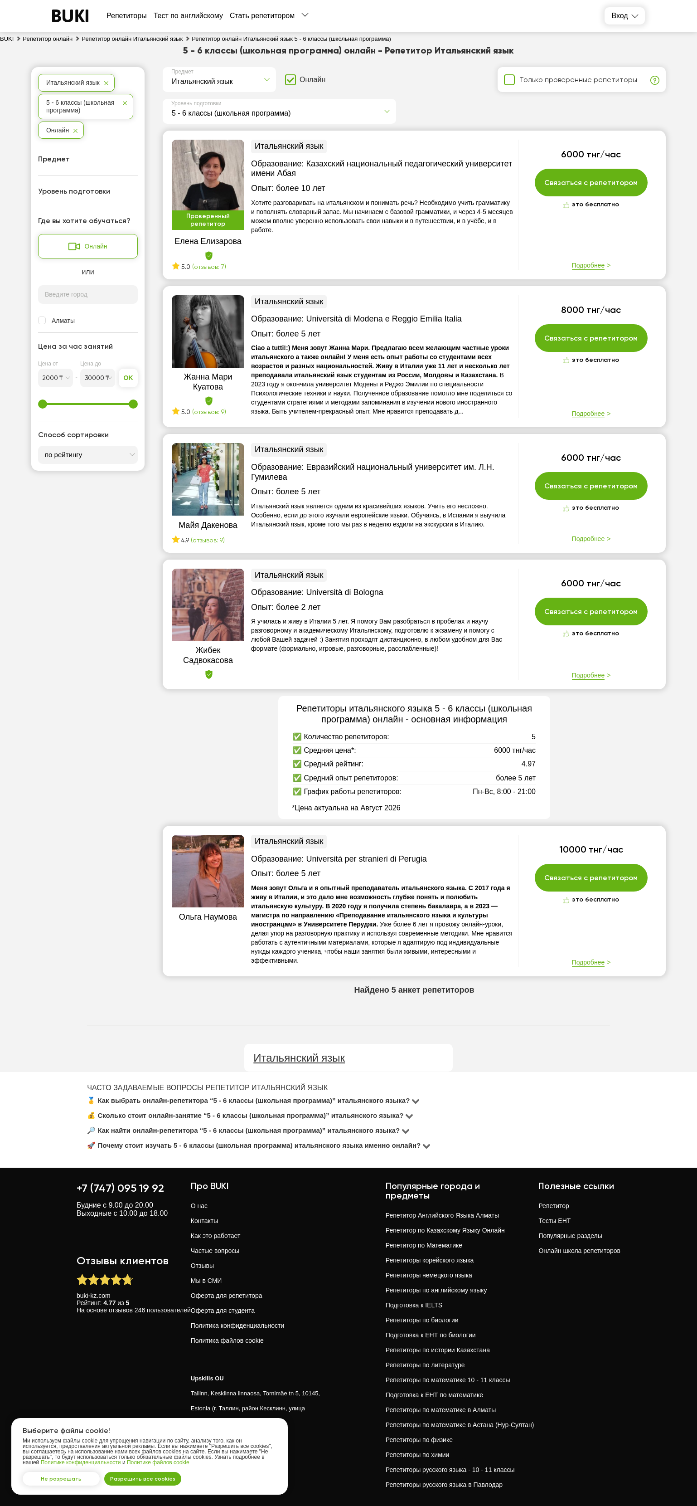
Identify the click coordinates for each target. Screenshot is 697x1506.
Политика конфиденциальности (238, 1325)
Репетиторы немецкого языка (429, 1275)
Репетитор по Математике (424, 1245)
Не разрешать (65, 1476)
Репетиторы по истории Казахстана (438, 1350)
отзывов (121, 1310)
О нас (199, 1205)
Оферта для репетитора (226, 1295)
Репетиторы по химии (418, 1454)
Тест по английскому (188, 15)
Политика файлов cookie (227, 1340)
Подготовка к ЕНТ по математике (434, 1395)
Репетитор (553, 1205)
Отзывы (202, 1265)
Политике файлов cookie (158, 1457)
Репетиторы (126, 15)
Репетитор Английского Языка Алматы (442, 1215)
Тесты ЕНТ (554, 1220)
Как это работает (216, 1235)
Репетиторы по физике (419, 1439)
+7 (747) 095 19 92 (120, 1187)
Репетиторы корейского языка (430, 1260)
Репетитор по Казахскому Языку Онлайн (445, 1230)
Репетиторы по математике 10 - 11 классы (448, 1380)
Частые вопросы (215, 1250)
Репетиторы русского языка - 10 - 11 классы (450, 1469)
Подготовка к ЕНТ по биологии (431, 1335)
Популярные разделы (570, 1235)
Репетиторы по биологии (422, 1320)
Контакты (204, 1220)
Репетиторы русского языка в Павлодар (444, 1484)
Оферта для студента (223, 1310)
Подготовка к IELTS (414, 1305)
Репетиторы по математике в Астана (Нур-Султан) (460, 1424)
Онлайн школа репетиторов (579, 1250)
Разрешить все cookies (156, 1476)
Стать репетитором (262, 15)
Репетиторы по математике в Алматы (441, 1409)
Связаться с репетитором (591, 183)
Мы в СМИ (206, 1280)
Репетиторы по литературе (425, 1365)
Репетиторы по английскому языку (436, 1290)
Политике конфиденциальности (81, 1457)
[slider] (42, 404)
